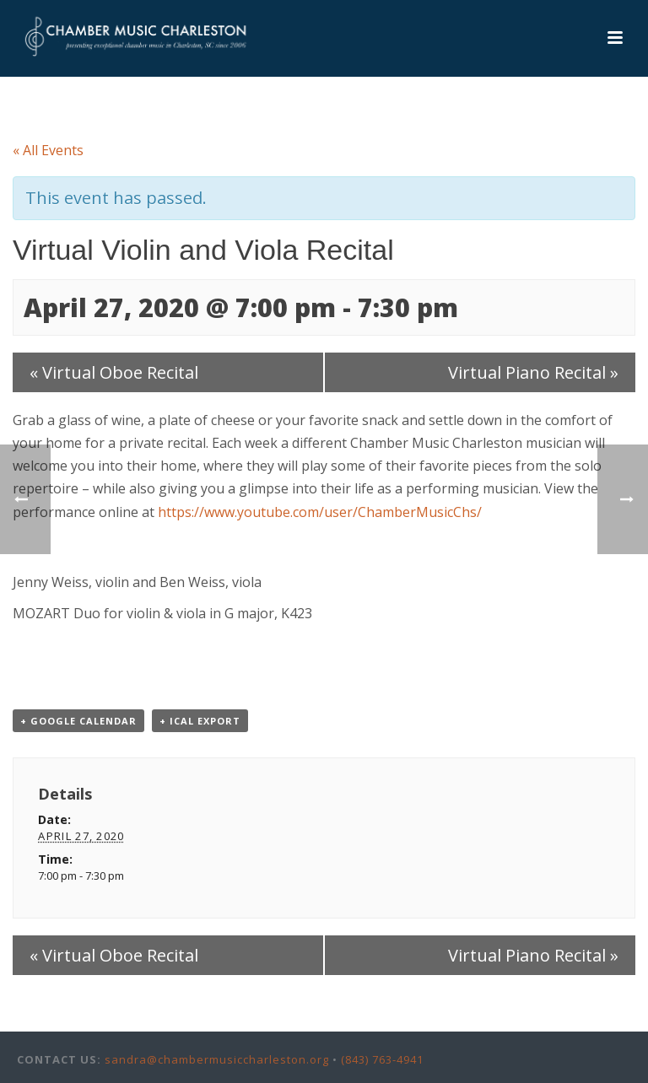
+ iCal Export (199, 720)
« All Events (48, 150)
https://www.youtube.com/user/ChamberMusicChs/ (320, 512)
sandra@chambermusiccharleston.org (217, 1059)
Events (400, 102)
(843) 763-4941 (382, 1059)
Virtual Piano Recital (533, 372)
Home (353, 102)
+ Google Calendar (78, 720)
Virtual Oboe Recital (114, 372)
